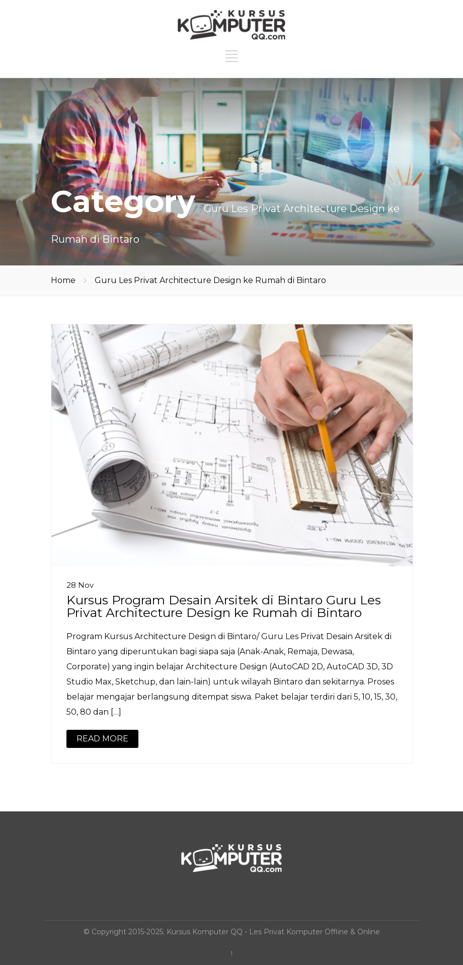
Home (63, 280)
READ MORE (102, 738)
